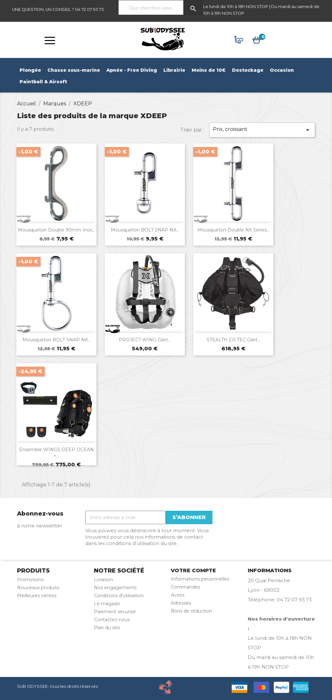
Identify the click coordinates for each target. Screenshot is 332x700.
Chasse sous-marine (73, 70)
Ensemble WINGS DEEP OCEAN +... (56, 455)
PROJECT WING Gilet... (145, 342)
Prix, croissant (262, 130)
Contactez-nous (112, 620)
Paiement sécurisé (115, 612)
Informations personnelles (200, 579)
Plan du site (107, 628)
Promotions (30, 579)
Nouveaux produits (38, 587)
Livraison (103, 579)
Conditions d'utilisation (119, 595)
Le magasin (107, 603)
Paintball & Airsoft (43, 82)
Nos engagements (115, 587)
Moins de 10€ (209, 70)
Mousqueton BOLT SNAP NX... (145, 230)
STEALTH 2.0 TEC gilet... (233, 342)
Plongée (30, 70)
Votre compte (193, 570)
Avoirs (177, 595)
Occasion (282, 70)
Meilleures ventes (36, 595)
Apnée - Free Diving (131, 70)
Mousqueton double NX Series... (233, 230)
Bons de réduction (191, 611)
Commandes (185, 587)
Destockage (247, 70)
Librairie (174, 70)
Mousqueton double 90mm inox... (56, 230)
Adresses (181, 603)
